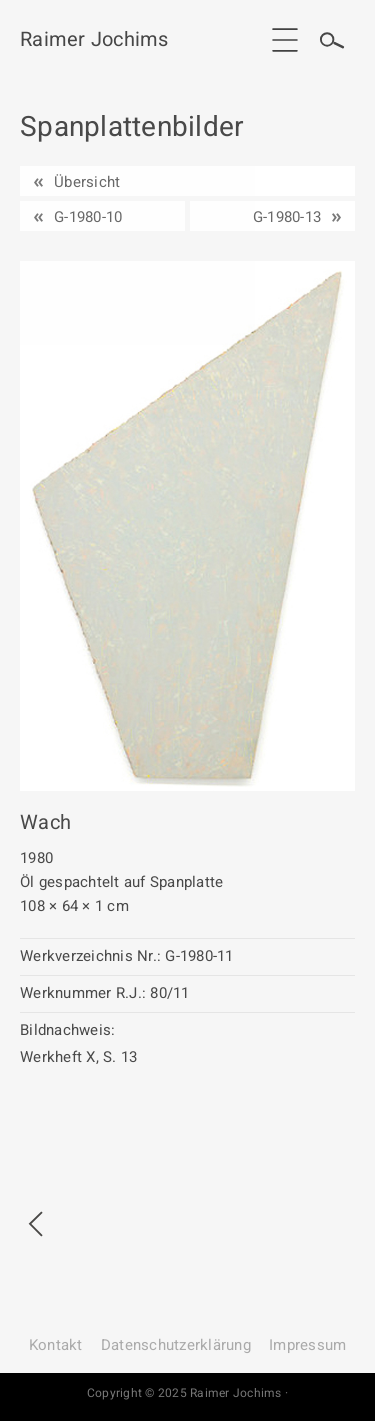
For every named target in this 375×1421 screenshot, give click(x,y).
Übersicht (87, 182)
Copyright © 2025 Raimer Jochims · (187, 1393)
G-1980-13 (287, 217)
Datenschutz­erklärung (176, 1345)
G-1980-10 (88, 217)
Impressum (307, 1345)
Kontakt (56, 1345)
